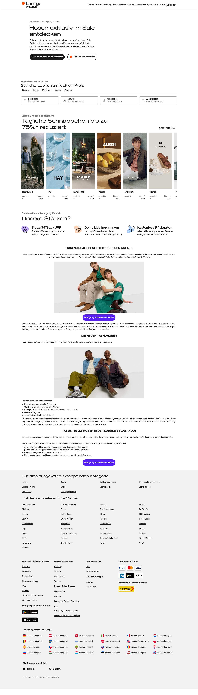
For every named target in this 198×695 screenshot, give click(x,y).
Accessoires (59, 576)
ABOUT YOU (91, 587)
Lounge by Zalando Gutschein (66, 601)
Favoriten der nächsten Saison (67, 616)
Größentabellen (92, 571)
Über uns (26, 567)
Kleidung (58, 567)
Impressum (26, 571)
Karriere (25, 591)
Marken (57, 596)
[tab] (26, 90)
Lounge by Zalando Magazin (66, 611)
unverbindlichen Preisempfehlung (46, 677)
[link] (171, 4)
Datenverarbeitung (30, 581)
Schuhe (57, 571)
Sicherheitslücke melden (32, 595)
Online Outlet (59, 592)
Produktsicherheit (29, 600)
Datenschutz (27, 576)
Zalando (89, 582)
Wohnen (57, 581)
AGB (24, 586)
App (56, 606)
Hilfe (88, 567)
